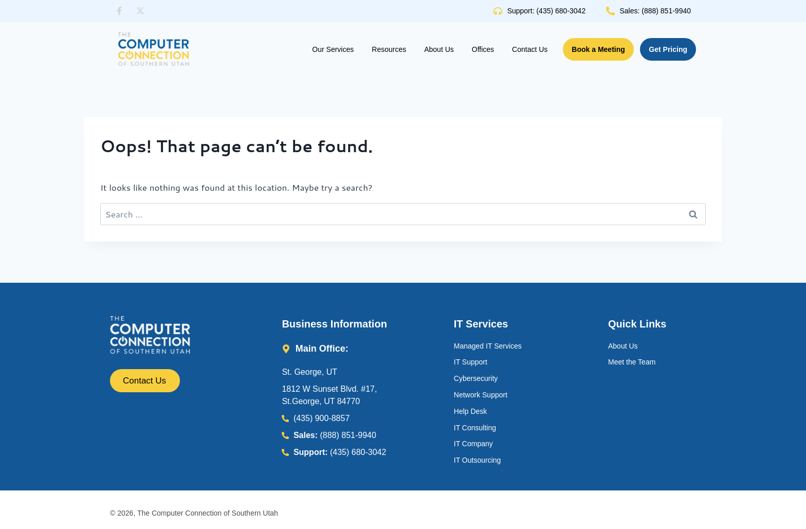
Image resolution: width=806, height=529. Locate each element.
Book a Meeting (598, 49)
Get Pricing (668, 49)
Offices (483, 49)
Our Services (333, 49)
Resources (389, 49)
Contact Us (529, 49)
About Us (439, 49)
